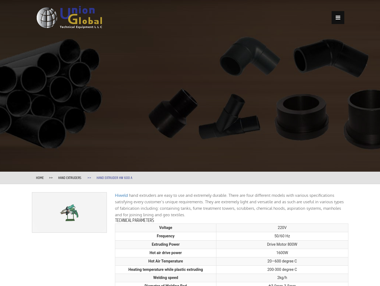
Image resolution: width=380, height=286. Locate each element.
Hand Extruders (69, 178)
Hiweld (121, 195)
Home (40, 178)
